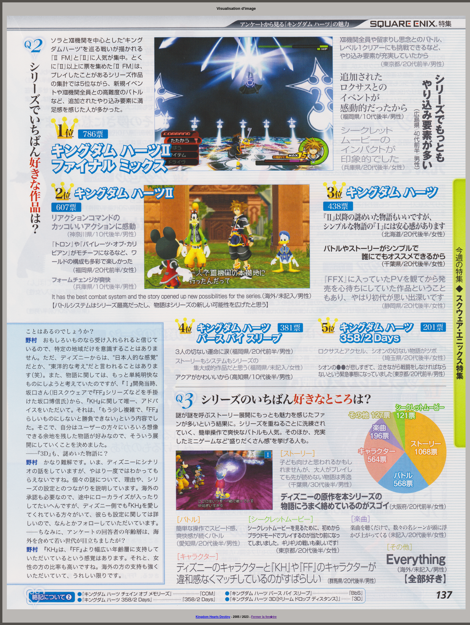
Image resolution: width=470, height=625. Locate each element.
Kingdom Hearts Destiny (213, 616)
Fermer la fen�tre (264, 616)
